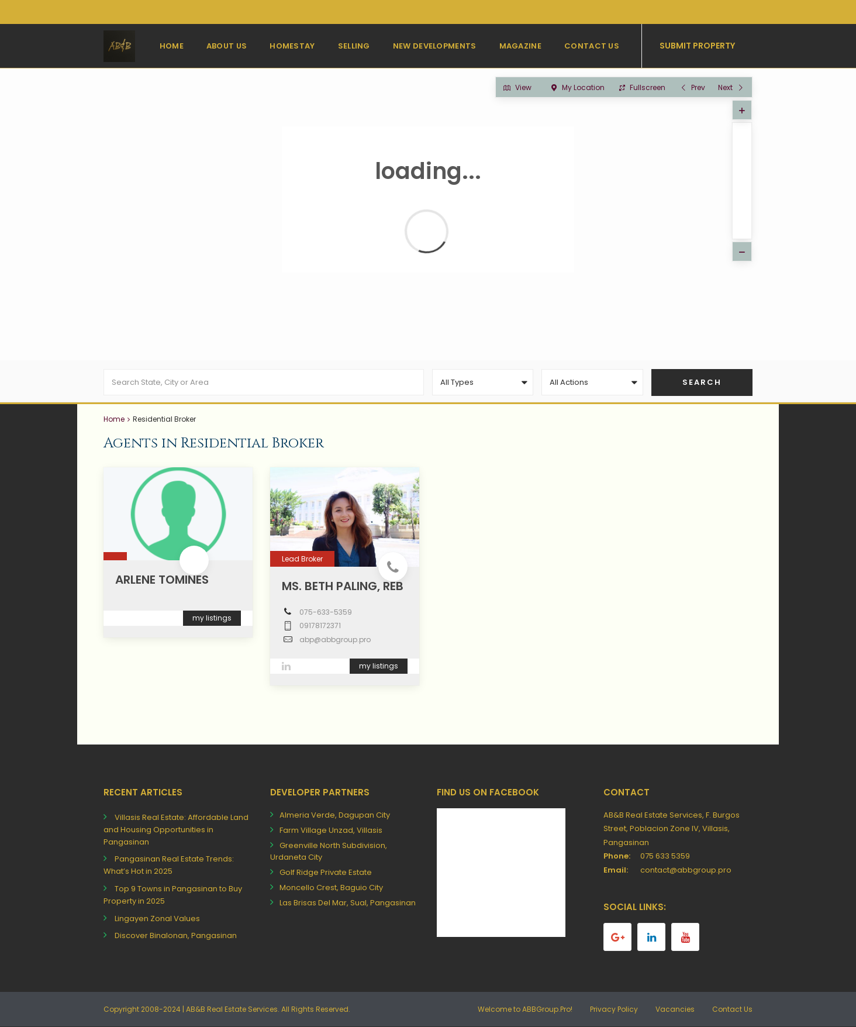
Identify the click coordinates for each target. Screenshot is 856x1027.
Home (172, 45)
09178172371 (320, 625)
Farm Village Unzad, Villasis (330, 830)
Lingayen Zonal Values (157, 918)
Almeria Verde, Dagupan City (334, 815)
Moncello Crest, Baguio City (331, 887)
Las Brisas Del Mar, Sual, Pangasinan (347, 902)
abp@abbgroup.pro (335, 640)
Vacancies (675, 1009)
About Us (226, 45)
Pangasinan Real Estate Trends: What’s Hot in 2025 (168, 865)
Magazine (520, 45)
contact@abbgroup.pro (685, 870)
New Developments (435, 45)
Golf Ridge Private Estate (325, 872)
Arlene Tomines (162, 579)
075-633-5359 (325, 612)
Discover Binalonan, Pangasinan (176, 935)
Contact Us (591, 45)
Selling (354, 45)
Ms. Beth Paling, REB (342, 586)
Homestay (292, 45)
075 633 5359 (665, 855)
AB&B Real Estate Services (232, 1009)
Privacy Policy (614, 1009)
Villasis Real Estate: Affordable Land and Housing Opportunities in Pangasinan (175, 829)
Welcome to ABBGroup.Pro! (525, 1009)
